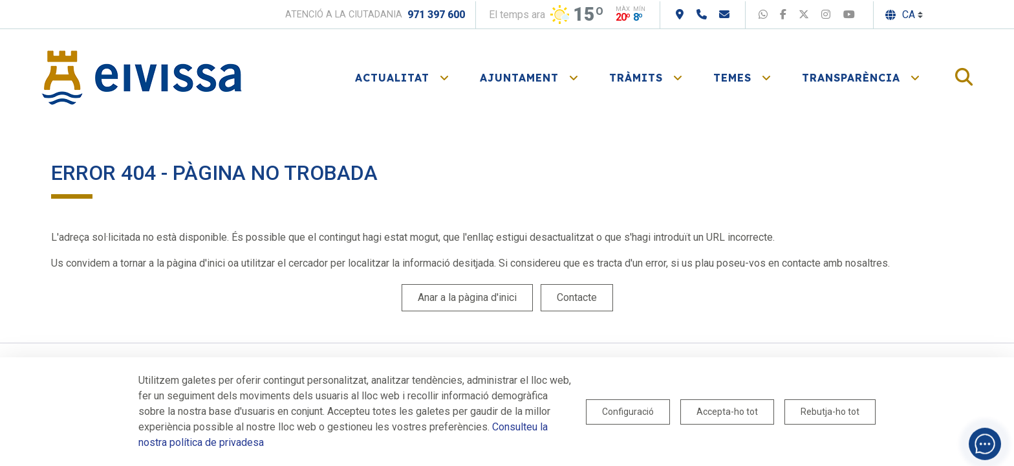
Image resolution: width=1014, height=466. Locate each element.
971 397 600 (436, 14)
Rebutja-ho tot (830, 411)
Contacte (577, 297)
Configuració (628, 411)
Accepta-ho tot (727, 411)
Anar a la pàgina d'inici (467, 297)
